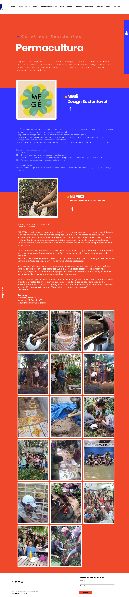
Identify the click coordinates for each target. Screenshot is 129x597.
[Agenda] (2, 292)
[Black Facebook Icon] (13, 582)
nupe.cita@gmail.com (35, 303)
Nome (82, 581)
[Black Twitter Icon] (16, 582)
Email (82, 585)
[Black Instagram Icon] (22, 582)
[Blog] (127, 31)
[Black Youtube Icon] (19, 582)
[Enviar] (85, 592)
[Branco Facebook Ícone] (72, 209)
